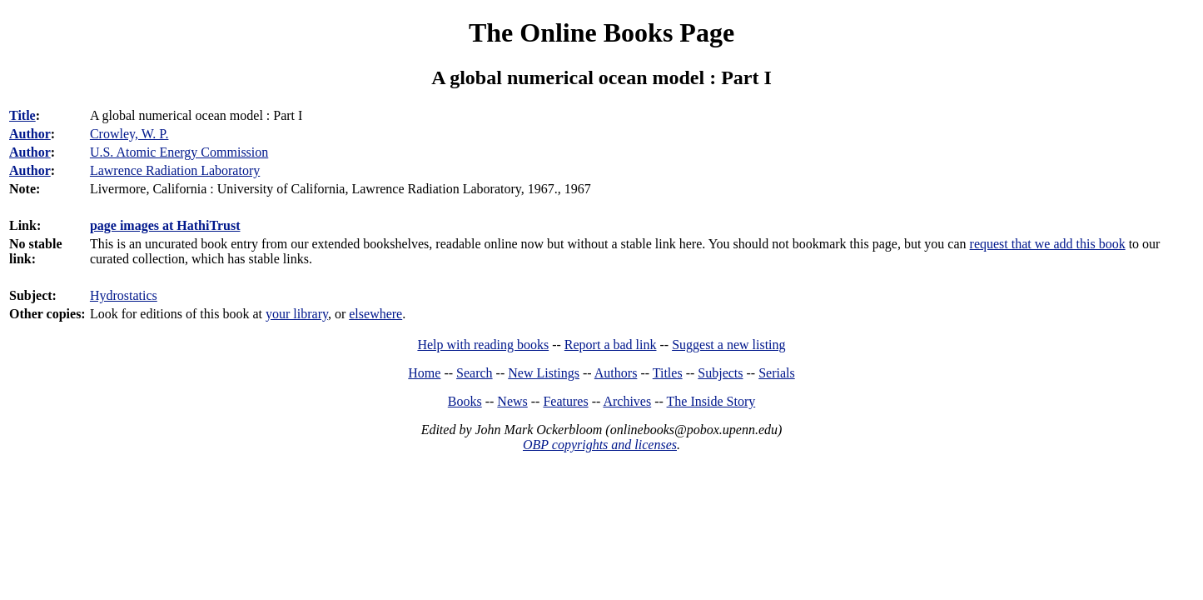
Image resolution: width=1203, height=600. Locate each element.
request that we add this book (1048, 244)
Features (565, 401)
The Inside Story (711, 401)
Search (474, 373)
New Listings (543, 373)
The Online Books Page (601, 33)
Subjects (720, 373)
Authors (616, 373)
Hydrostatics (123, 295)
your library (297, 314)
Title (22, 115)
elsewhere (375, 314)
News (512, 401)
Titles (668, 373)
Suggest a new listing (728, 345)
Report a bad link (610, 345)
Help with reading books (483, 345)
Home (424, 373)
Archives (627, 401)
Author (30, 134)
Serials (776, 373)
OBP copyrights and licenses (600, 445)
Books (465, 401)
